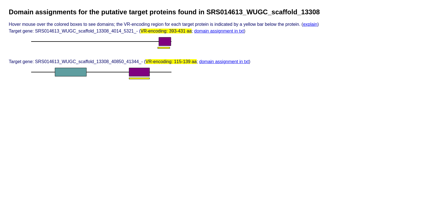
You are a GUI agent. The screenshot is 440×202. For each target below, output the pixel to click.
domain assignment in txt (219, 31)
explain (310, 24)
